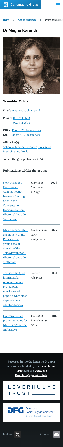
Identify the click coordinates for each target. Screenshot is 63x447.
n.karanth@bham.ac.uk (26, 110)
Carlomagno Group (24, 4)
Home (6, 19)
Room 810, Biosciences (26, 134)
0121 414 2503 (21, 118)
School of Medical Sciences (20, 147)
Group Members (27, 19)
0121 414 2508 (21, 122)
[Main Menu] (58, 5)
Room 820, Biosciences (26, 130)
